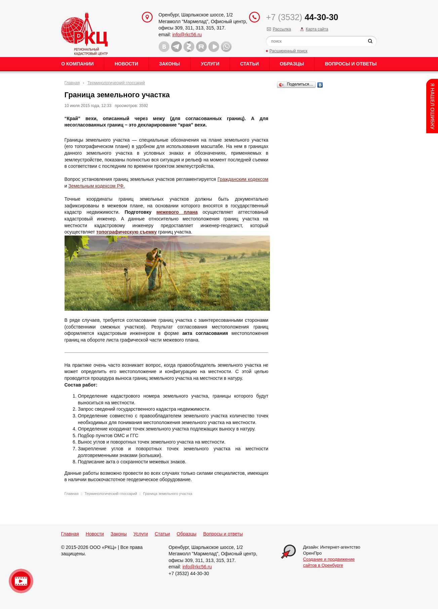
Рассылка (282, 29)
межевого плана (177, 212)
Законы (169, 63)
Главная (72, 83)
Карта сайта (317, 29)
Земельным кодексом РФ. (96, 186)
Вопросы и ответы (351, 63)
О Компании (77, 63)
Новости (126, 63)
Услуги (210, 63)
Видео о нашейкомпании (21, 581)
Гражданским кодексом (242, 179)
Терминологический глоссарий (116, 83)
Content (432, 106)
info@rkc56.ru (187, 34)
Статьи (249, 63)
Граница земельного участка (167, 494)
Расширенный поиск (288, 51)
